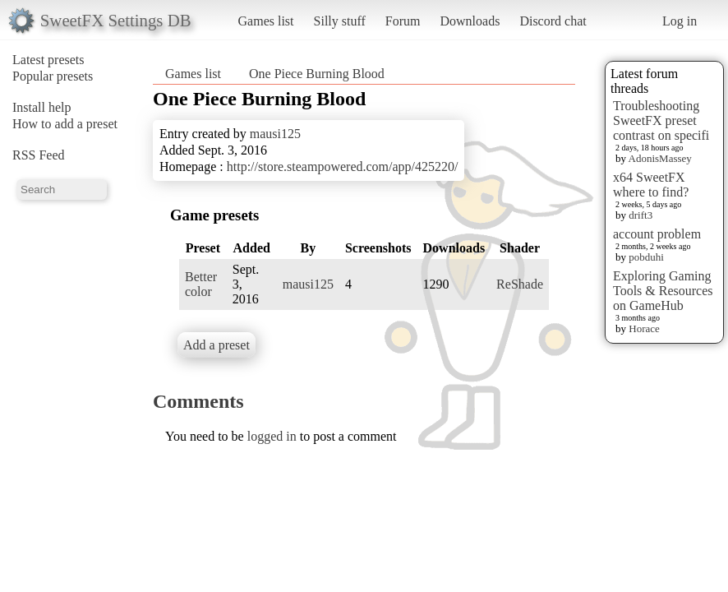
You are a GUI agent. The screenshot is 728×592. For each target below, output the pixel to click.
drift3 (640, 215)
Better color (201, 284)
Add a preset (216, 345)
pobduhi (646, 257)
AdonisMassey (660, 158)
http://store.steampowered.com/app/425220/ (342, 166)
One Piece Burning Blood (317, 74)
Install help (41, 107)
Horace (644, 328)
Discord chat (552, 21)
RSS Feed (38, 155)
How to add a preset (64, 124)
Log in (679, 21)
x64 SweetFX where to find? (651, 184)
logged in (272, 436)
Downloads (470, 21)
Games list (266, 21)
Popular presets (52, 76)
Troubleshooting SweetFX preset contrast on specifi (661, 120)
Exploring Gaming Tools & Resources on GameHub (663, 290)
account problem (657, 234)
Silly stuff (340, 21)
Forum (403, 21)
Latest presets (48, 60)
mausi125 (275, 134)
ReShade (519, 284)
